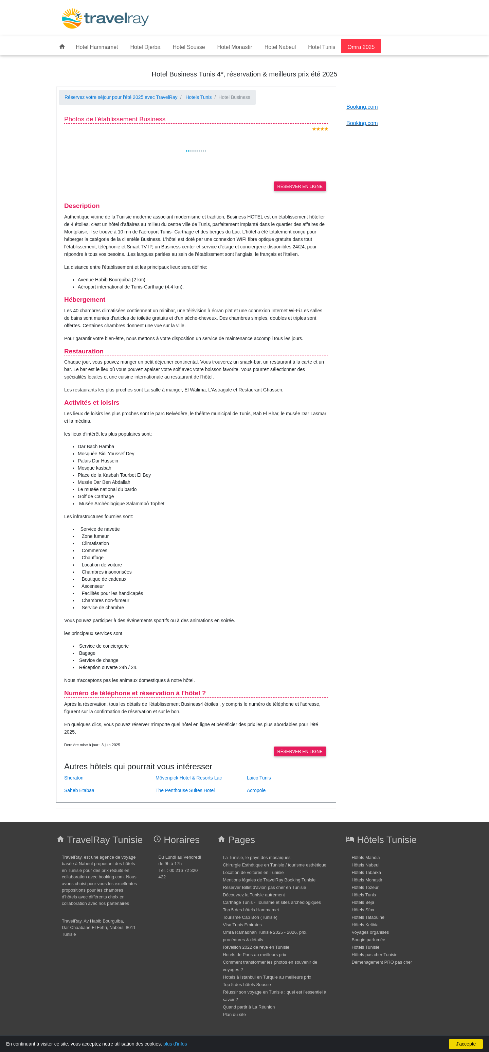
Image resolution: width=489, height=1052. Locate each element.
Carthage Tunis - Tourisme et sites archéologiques (272, 902)
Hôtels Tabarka (366, 872)
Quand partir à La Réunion (249, 1007)
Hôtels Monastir (366, 879)
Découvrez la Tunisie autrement (254, 894)
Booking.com (362, 107)
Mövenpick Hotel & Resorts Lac (189, 778)
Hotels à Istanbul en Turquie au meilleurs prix (267, 977)
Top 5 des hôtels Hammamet (251, 909)
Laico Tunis (259, 778)
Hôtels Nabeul (365, 864)
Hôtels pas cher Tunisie (374, 954)
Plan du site (234, 1014)
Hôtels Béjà (362, 902)
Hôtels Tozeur (364, 887)
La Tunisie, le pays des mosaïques (256, 857)
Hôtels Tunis (363, 894)
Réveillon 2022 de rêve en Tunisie (256, 947)
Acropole (257, 790)
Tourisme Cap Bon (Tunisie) (250, 917)
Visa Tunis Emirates (242, 924)
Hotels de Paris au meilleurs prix (254, 954)
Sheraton (74, 778)
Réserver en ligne (300, 186)
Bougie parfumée (368, 939)
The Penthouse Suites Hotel (186, 790)
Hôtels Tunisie (365, 947)
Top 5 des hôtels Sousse (247, 984)
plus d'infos (175, 1044)
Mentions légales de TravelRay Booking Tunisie (269, 879)
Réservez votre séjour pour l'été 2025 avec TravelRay (121, 97)
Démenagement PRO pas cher (381, 962)
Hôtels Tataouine (367, 917)
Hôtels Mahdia (365, 857)
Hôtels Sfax (362, 909)
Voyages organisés (370, 932)
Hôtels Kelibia (365, 924)
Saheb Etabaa (80, 790)
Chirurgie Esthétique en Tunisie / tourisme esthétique (274, 864)
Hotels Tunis (198, 97)
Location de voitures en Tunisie (253, 872)
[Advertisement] (283, 18)
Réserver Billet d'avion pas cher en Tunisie (264, 887)
